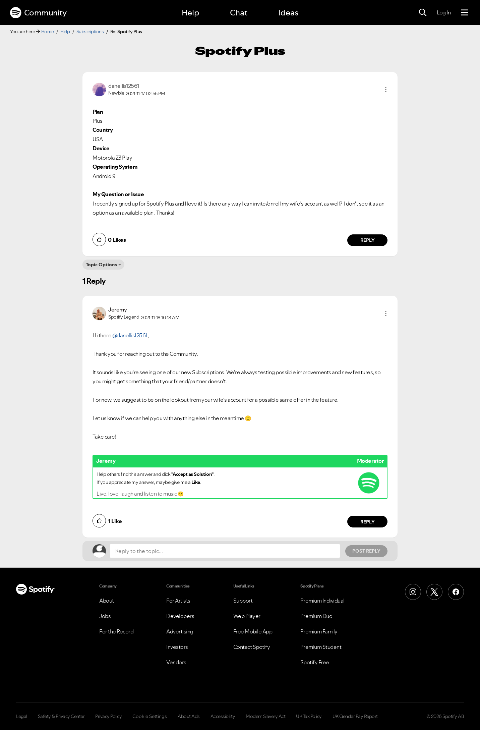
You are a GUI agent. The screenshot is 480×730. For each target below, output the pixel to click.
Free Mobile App (253, 631)
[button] (386, 90)
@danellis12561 (129, 335)
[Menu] (464, 12)
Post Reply (366, 551)
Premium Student (321, 647)
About (106, 600)
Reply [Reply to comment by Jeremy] (367, 521)
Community (38, 12)
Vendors (176, 662)
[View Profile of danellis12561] (123, 86)
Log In (444, 12)
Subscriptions (90, 31)
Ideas (288, 12)
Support (243, 600)
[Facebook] (456, 592)
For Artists (178, 600)
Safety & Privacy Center (61, 716)
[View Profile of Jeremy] (117, 309)
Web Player (246, 616)
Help (190, 12)
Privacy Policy (108, 716)
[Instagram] (413, 592)
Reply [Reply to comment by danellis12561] (367, 240)
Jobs (105, 616)
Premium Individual (322, 600)
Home (47, 31)
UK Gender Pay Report (355, 716)
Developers (180, 616)
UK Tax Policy (309, 716)
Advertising (179, 631)
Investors (177, 647)
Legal (21, 716)
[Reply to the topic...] (225, 551)
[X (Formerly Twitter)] (434, 592)
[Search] (422, 12)
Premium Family (319, 631)
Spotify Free (314, 662)
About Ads (189, 716)
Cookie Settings (149, 716)
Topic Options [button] (101, 264)
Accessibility (223, 716)
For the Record (116, 631)
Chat (238, 12)
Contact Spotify (251, 647)
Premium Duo (316, 616)
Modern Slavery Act (265, 716)
